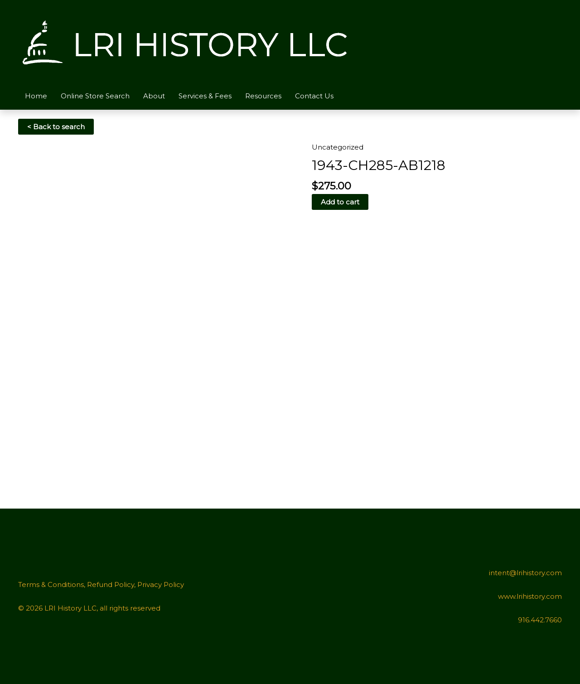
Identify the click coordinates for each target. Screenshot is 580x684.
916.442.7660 (540, 620)
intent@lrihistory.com (525, 572)
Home (36, 96)
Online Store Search (95, 96)
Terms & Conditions (51, 584)
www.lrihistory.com (530, 596)
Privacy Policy (160, 584)
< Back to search (56, 126)
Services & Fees (205, 96)
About (154, 96)
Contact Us (314, 96)
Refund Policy (110, 584)
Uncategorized (337, 147)
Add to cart (340, 202)
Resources (263, 96)
